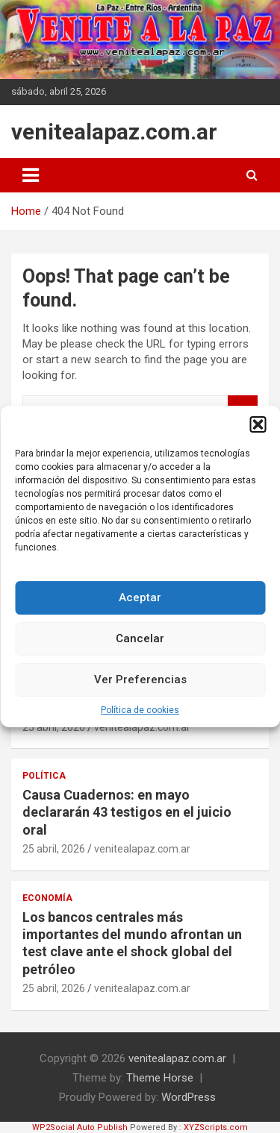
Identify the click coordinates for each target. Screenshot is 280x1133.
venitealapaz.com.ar (114, 132)
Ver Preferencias (140, 685)
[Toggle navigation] (30, 175)
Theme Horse (159, 1078)
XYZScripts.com (216, 1127)
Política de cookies (140, 715)
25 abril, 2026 (53, 849)
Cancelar (140, 644)
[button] (257, 429)
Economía (47, 898)
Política (44, 775)
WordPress (188, 1097)
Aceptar (140, 603)
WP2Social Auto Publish (80, 1127)
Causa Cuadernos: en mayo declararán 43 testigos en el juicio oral (126, 812)
